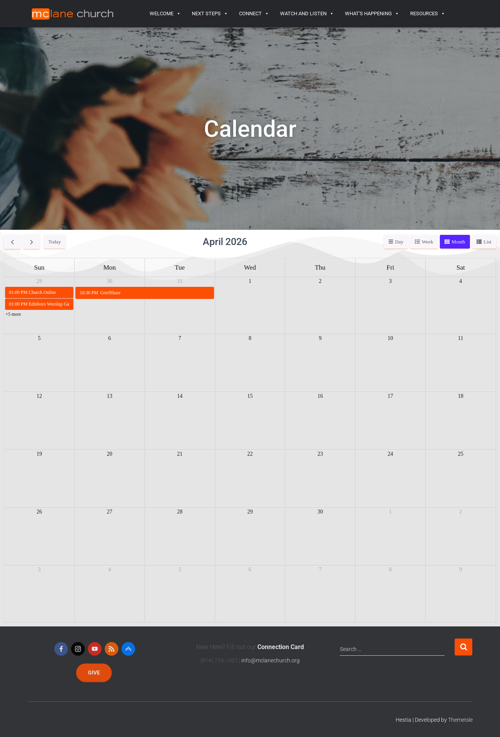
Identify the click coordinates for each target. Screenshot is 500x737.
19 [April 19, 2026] (39, 454)
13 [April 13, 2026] (109, 396)
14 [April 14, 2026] (179, 396)
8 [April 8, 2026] (249, 338)
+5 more (13, 314)
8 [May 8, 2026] (390, 569)
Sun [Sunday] (39, 267)
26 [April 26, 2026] (39, 512)
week (427, 242)
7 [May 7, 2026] (320, 569)
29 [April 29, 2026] (250, 512)
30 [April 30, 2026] (320, 512)
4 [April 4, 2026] (460, 281)
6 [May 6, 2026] (249, 569)
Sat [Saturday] (460, 267)
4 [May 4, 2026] (109, 569)
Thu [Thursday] (320, 267)
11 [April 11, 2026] (460, 338)
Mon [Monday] (109, 267)
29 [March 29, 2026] (39, 281)
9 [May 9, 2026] (460, 569)
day (399, 242)
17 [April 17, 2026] (390, 396)
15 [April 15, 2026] (250, 396)
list (487, 242)
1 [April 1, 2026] (249, 281)
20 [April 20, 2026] (109, 454)
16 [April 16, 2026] (320, 396)
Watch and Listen (307, 13)
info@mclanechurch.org (270, 660)
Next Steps (210, 13)
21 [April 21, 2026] (179, 454)
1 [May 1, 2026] (390, 512)
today (54, 242)
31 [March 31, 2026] (179, 281)
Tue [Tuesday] (180, 267)
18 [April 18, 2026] (460, 396)
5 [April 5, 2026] (39, 338)
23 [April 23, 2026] (320, 454)
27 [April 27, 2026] (109, 512)
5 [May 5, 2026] (180, 569)
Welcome (165, 13)
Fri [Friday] (390, 267)
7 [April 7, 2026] (180, 338)
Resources (427, 13)
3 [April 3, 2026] (390, 281)
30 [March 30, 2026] (109, 281)
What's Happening (372, 13)
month (458, 242)
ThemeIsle (460, 720)
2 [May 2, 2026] (460, 512)
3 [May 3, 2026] (39, 569)
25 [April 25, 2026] (460, 454)
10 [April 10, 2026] (390, 338)
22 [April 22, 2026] (250, 454)
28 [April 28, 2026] (179, 512)
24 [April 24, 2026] (390, 454)
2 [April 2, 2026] (320, 281)
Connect (254, 13)
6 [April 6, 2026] (109, 338)
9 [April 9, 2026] (320, 338)
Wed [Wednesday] (250, 267)
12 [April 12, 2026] (39, 396)
